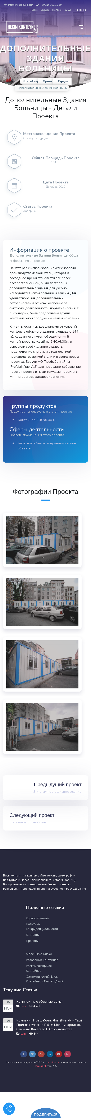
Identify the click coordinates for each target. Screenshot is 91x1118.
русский (80, 9)
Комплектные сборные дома (39, 1001)
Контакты (33, 934)
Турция (43, 138)
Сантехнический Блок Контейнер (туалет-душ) (44, 978)
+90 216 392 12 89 (49, 4)
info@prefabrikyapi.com (18, 4)
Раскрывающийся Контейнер (39, 968)
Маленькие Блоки (39, 954)
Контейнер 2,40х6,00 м (36, 420)
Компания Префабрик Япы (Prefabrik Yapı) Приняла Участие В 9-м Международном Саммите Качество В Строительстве (49, 1025)
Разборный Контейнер (42, 960)
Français (56, 9)
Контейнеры (52, 1062)
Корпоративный (37, 918)
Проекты (32, 941)
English (45, 9)
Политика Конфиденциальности (42, 926)
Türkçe (34, 9)
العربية (68, 9)
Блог (23, 1006)
